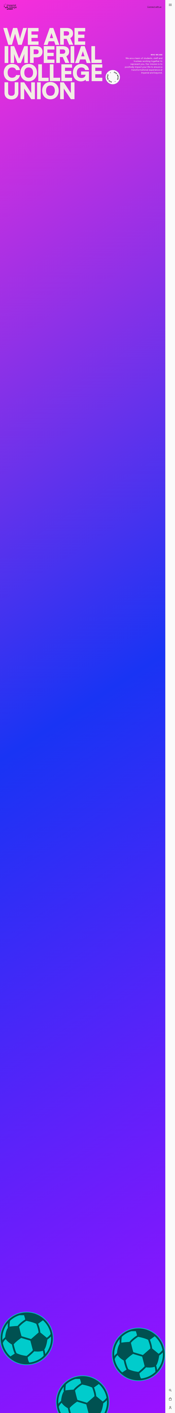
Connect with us (154, 7)
